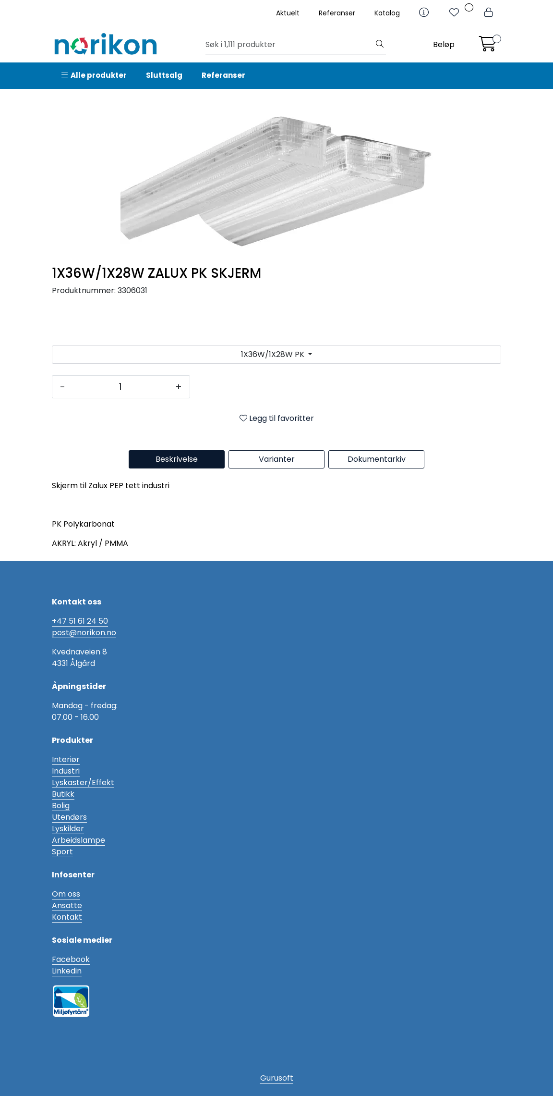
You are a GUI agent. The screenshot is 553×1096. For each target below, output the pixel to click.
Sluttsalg (164, 75)
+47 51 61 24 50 (80, 621)
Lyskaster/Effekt (83, 782)
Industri (66, 770)
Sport (62, 851)
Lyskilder (68, 828)
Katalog (387, 13)
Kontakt (67, 917)
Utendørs (69, 817)
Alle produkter (94, 75)
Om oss (66, 893)
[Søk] (289, 44)
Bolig (61, 805)
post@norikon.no (84, 632)
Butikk (63, 794)
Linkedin (67, 970)
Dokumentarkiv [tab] (377, 459)
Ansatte (67, 905)
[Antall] (120, 386)
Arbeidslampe (78, 840)
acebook (73, 959)
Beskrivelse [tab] (177, 459)
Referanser (337, 13)
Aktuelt (288, 13)
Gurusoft (276, 1078)
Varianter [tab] (277, 459)
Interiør (66, 759)
